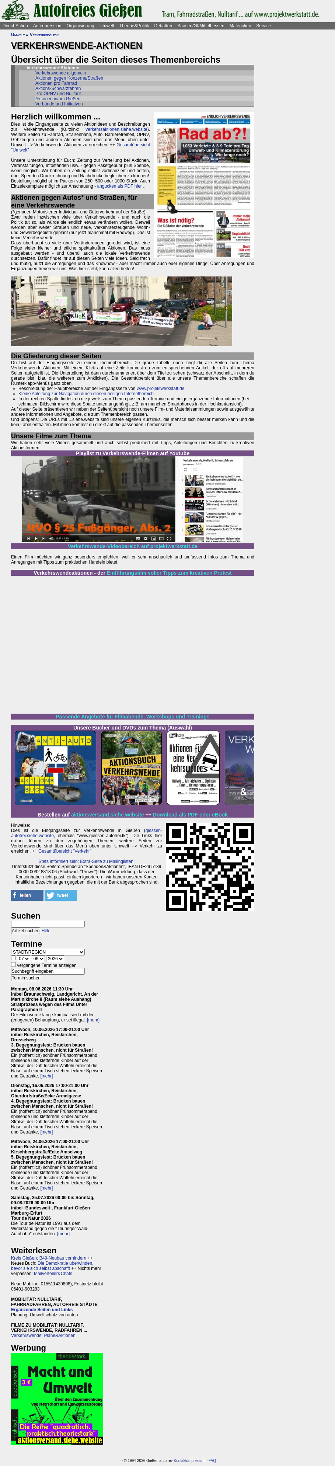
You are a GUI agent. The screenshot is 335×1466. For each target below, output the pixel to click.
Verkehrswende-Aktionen (53, 67)
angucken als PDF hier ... (122, 186)
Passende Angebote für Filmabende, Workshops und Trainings (133, 717)
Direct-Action (15, 25)
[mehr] (93, 1020)
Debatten (163, 25)
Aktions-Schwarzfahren (58, 88)
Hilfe (46, 930)
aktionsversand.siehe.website (107, 815)
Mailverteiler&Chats (53, 1273)
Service (263, 25)
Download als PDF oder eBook (190, 815)
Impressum (196, 1461)
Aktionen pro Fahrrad (56, 83)
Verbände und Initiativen (59, 104)
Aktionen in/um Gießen (57, 98)
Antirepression (47, 25)
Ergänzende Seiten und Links (42, 1309)
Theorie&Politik (134, 25)
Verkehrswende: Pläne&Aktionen (43, 1335)
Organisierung (80, 25)
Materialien (240, 25)
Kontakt (180, 1461)
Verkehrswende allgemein (60, 73)
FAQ (212, 1461)
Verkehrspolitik (44, 34)
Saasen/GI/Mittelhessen (200, 25)
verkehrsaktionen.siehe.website (116, 129)
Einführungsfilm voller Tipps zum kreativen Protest (169, 573)
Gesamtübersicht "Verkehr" (64, 851)
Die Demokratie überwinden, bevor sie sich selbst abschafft (52, 1266)
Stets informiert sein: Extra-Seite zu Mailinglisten (86, 861)
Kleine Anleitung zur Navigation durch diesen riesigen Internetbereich (86, 393)
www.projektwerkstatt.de (160, 388)
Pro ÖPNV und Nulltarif (58, 93)
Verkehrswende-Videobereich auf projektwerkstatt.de (133, 546)
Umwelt (107, 25)
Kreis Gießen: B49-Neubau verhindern (48, 1258)
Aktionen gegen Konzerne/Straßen (69, 78)
